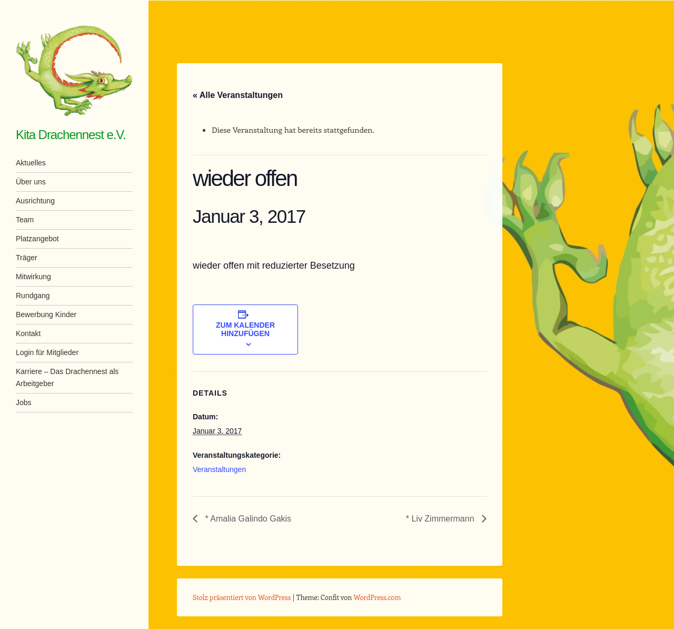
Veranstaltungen (219, 469)
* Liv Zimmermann (441, 518)
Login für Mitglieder (47, 352)
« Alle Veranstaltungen (238, 95)
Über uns (31, 182)
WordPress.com (377, 597)
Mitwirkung (33, 276)
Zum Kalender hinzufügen (245, 329)
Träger (26, 257)
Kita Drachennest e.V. (71, 134)
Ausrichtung (35, 200)
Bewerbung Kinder (46, 314)
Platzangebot (37, 238)
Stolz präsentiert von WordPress (242, 597)
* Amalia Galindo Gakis (247, 518)
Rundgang (33, 295)
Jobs (24, 402)
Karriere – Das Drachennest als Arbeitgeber (67, 377)
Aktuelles (31, 163)
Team (25, 219)
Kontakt (28, 333)
